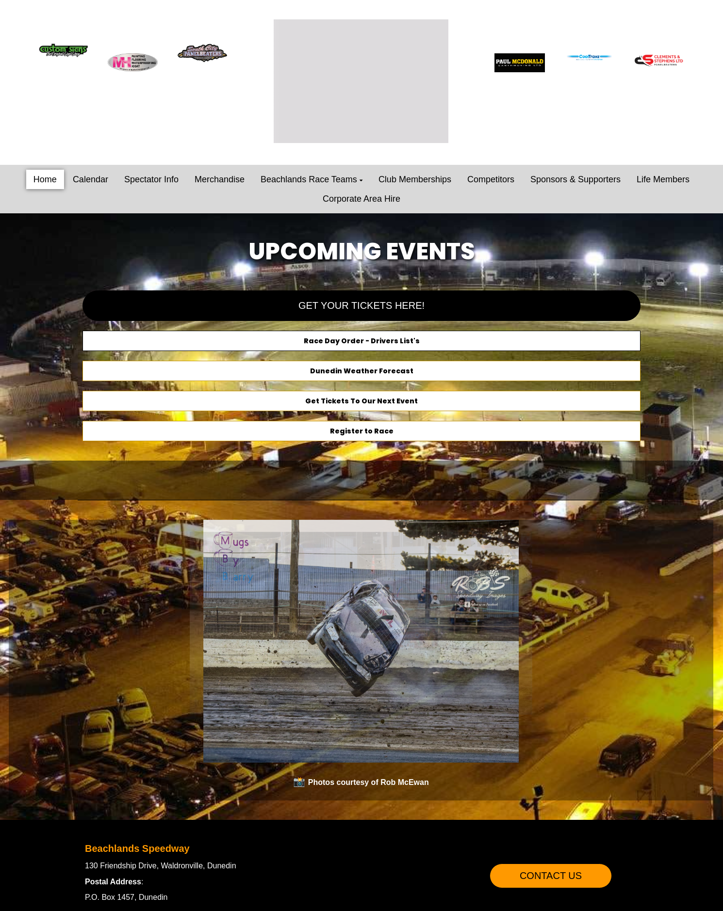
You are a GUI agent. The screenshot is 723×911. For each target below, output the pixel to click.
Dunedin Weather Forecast (361, 371)
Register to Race (362, 431)
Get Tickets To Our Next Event (361, 401)
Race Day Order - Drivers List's (362, 341)
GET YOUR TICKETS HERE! (361, 305)
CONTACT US (551, 875)
